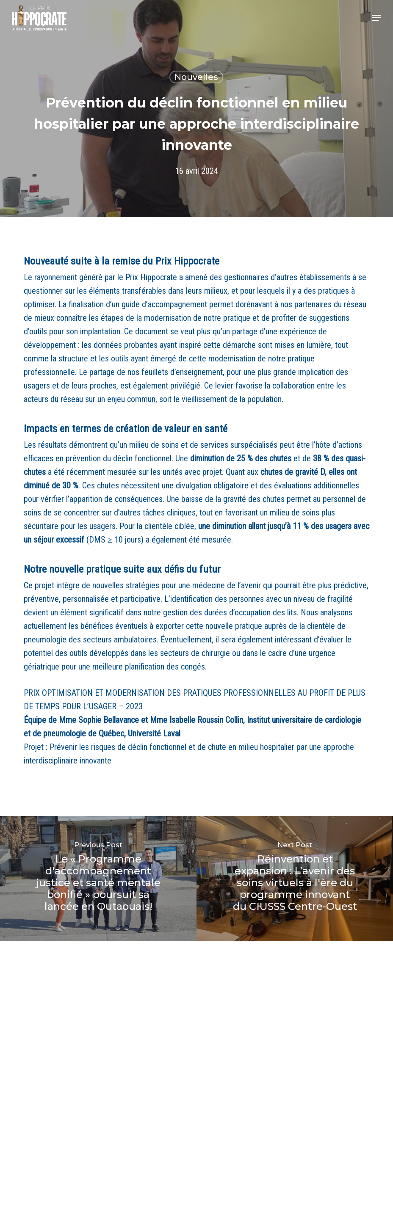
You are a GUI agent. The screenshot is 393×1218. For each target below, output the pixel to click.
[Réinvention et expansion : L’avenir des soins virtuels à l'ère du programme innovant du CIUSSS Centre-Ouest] (294, 878)
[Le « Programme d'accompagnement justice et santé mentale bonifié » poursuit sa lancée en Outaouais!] (98, 878)
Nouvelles (196, 77)
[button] (376, 18)
